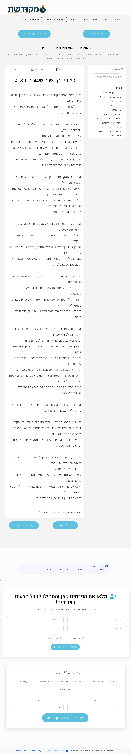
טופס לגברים (76, 638)
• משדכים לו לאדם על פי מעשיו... (109, 132)
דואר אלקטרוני (65, 689)
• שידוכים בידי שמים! (114, 128)
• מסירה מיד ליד (116, 102)
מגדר (37, 700)
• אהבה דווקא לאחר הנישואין (111, 123)
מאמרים (118, 88)
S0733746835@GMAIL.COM (55, 751)
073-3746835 (34, 751)
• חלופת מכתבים (116, 136)
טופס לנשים (54, 638)
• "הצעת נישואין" (116, 110)
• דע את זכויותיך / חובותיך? (112, 115)
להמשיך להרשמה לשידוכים (65, 647)
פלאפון (94, 700)
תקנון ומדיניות (21, 751)
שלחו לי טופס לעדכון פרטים (65, 718)
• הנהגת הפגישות (116, 106)
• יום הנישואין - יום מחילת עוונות (110, 93)
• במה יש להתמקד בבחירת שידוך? (109, 119)
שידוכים (20, 162)
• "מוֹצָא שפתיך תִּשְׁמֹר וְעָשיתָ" (111, 98)
